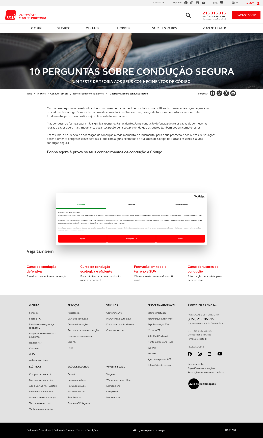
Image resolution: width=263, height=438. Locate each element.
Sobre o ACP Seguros (79, 403)
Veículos (41, 93)
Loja (218, 3)
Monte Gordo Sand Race (160, 341)
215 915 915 (214, 13)
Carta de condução (78, 318)
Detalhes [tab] (131, 204)
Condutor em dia (59, 93)
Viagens (110, 374)
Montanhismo (113, 397)
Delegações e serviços (199, 334)
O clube (34, 305)
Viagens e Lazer (116, 366)
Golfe (32, 354)
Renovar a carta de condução (83, 330)
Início (29, 93)
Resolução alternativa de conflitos (206, 372)
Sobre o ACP (35, 318)
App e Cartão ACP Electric (43, 385)
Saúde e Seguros (78, 366)
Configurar (131, 238)
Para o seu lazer (76, 391)
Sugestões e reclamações (201, 368)
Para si (71, 374)
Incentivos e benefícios (41, 391)
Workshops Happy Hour (118, 379)
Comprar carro (114, 312)
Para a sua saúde (77, 385)
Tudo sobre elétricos (39, 403)
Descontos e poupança (80, 335)
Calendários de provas (159, 365)
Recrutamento (195, 364)
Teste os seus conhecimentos (88, 93)
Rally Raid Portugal (157, 335)
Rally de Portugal (156, 312)
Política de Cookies (64, 430)
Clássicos (34, 348)
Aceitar (180, 238)
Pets (70, 347)
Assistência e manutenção (43, 397)
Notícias (151, 353)
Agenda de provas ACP (159, 359)
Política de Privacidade (39, 430)
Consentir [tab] (81, 204)
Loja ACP (72, 341)
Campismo (112, 391)
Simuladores (74, 397)
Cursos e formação (78, 324)
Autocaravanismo (38, 359)
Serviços (73, 305)
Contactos (158, 2)
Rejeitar (82, 238)
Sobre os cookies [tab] (181, 204)
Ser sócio (34, 312)
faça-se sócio (246, 15)
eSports (151, 347)
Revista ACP (35, 342)
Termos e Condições (87, 430)
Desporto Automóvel (161, 305)
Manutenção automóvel (119, 318)
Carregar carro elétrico (41, 379)
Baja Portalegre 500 (158, 324)
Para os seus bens (77, 379)
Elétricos (35, 366)
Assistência (74, 312)
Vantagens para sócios (41, 408)
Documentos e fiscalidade (120, 324)
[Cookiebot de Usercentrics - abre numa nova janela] (190, 197)
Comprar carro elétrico (41, 374)
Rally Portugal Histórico (160, 318)
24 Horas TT (153, 330)
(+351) (201, 319)
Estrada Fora (113, 385)
